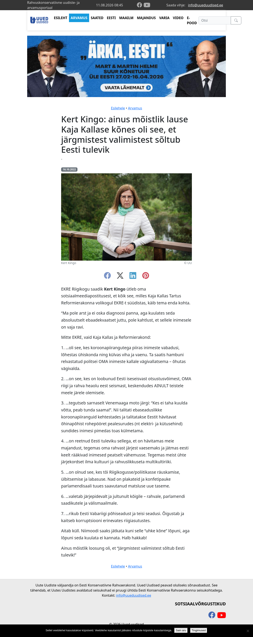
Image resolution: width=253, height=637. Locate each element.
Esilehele (118, 108)
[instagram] (146, 277)
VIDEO (178, 18)
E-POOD (192, 20)
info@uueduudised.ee (205, 5)
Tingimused (199, 630)
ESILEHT (60, 18)
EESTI (111, 18)
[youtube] (147, 5)
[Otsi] (214, 20)
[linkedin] (133, 277)
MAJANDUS (146, 18)
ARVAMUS (79, 18)
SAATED (97, 18)
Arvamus (135, 108)
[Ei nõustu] (248, 631)
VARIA (164, 18)
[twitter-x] (120, 277)
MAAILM (126, 18)
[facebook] (140, 5)
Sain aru (181, 630)
